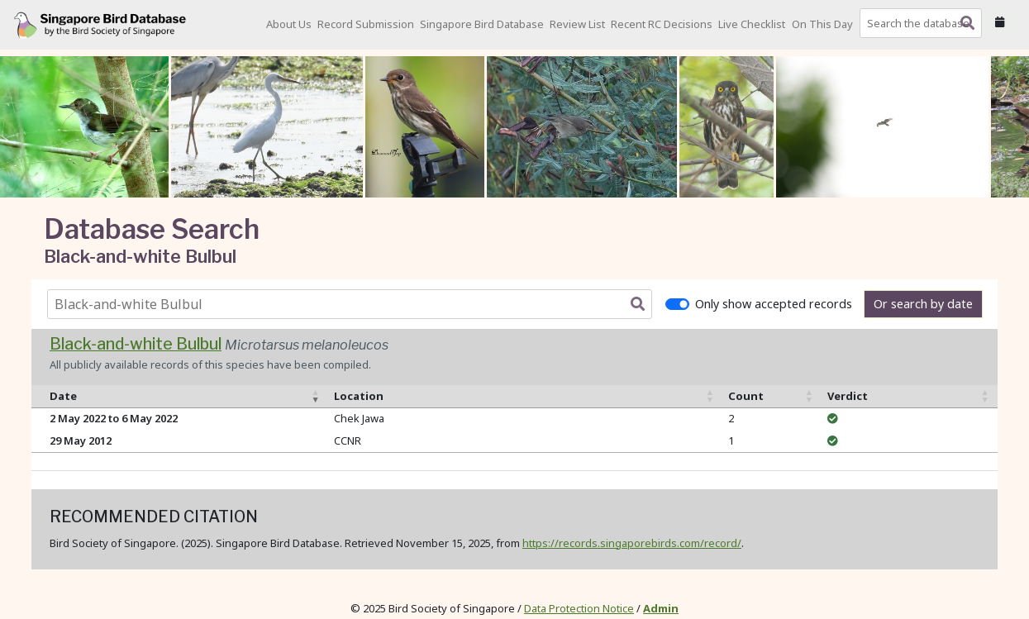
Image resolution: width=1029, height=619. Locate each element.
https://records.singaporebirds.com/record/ (631, 543)
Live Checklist (751, 24)
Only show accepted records (773, 304)
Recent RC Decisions (661, 24)
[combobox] (924, 23)
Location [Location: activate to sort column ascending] (358, 395)
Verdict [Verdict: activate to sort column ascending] (847, 395)
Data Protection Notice (579, 608)
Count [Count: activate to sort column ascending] (746, 395)
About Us (289, 24)
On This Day (822, 24)
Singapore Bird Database (482, 24)
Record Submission (365, 24)
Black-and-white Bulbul (136, 344)
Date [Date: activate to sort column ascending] (63, 395)
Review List (577, 24)
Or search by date (923, 304)
